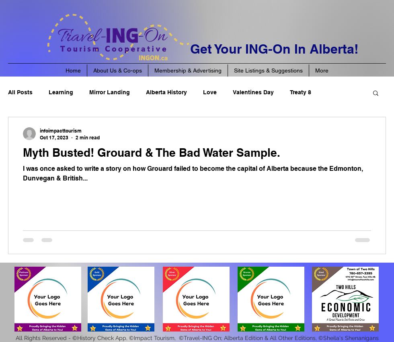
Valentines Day (253, 92)
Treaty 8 (300, 92)
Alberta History (166, 92)
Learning (61, 92)
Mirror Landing (109, 92)
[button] (376, 93)
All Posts (20, 92)
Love (210, 92)
